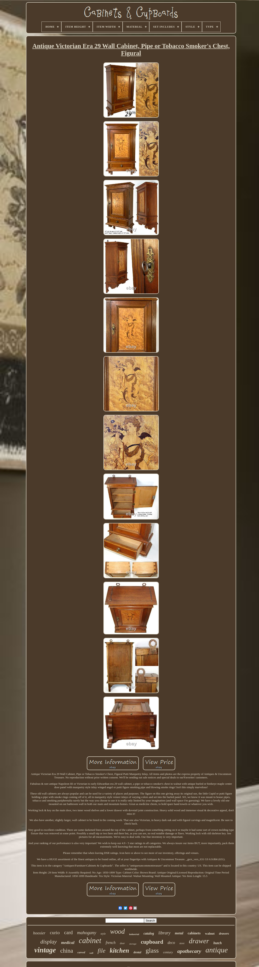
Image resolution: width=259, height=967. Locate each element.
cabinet (90, 940)
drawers (224, 933)
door (122, 943)
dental (137, 952)
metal (179, 933)
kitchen (119, 950)
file (101, 950)
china (66, 950)
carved (81, 952)
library (164, 932)
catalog (149, 933)
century (168, 952)
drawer (199, 941)
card (68, 932)
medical (67, 942)
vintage (45, 950)
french (110, 942)
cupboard (152, 942)
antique (217, 950)
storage (132, 943)
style (103, 933)
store (182, 943)
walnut (209, 933)
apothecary (189, 951)
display (48, 942)
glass (152, 950)
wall (91, 953)
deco (171, 942)
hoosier (39, 933)
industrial (134, 934)
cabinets (194, 933)
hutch (217, 943)
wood (117, 931)
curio (55, 932)
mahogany (86, 932)
